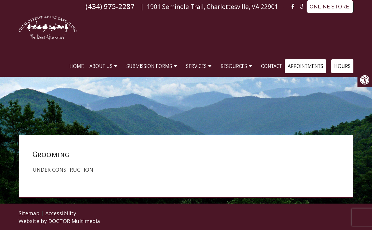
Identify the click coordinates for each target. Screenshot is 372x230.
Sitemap (29, 213)
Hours (342, 66)
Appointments (305, 66)
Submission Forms (149, 66)
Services (196, 66)
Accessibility (60, 213)
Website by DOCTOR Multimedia (59, 221)
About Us (101, 66)
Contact (271, 66)
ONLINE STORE (329, 6)
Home (76, 66)
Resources (234, 66)
